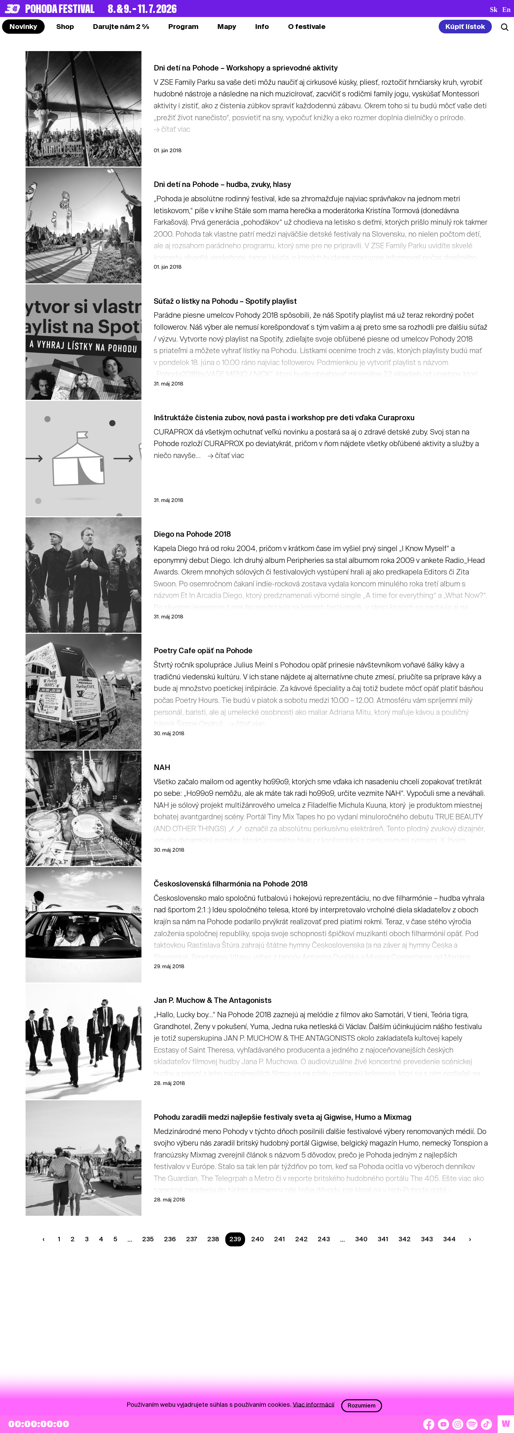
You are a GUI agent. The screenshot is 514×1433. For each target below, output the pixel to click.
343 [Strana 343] (427, 1239)
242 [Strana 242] (301, 1239)
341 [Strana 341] (383, 1239)
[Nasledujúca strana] (468, 1239)
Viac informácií (313, 1404)
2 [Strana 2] (73, 1239)
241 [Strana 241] (279, 1239)
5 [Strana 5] (115, 1239)
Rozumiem (362, 1405)
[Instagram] (458, 1424)
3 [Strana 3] (87, 1239)
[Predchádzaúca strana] (45, 1239)
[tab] (65, 26)
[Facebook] (429, 1424)
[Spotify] (472, 1424)
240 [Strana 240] (257, 1239)
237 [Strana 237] (191, 1239)
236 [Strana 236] (170, 1239)
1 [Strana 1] (59, 1239)
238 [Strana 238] (213, 1239)
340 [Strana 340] (361, 1239)
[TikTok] (486, 1424)
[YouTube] (443, 1424)
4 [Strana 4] (101, 1239)
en (506, 9)
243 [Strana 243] (324, 1239)
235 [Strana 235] (148, 1239)
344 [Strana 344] (449, 1239)
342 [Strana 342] (404, 1239)
